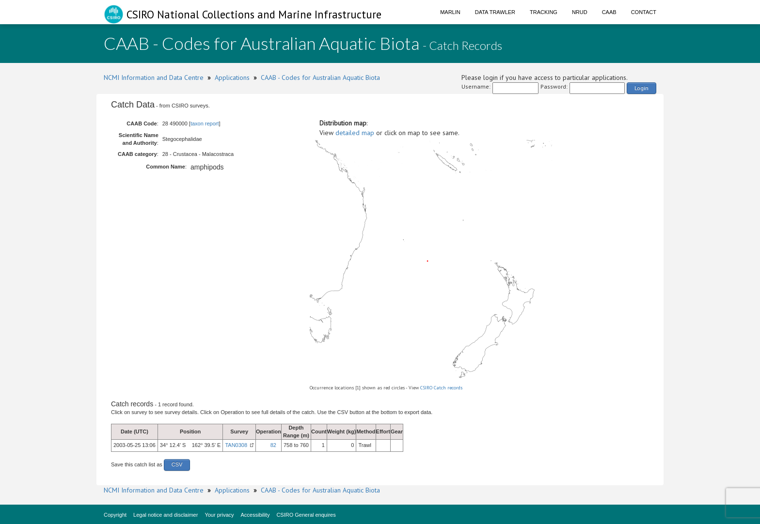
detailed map (354, 132)
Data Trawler (495, 12)
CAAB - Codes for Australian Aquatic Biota (320, 77)
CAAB (609, 12)
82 (273, 445)
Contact (643, 12)
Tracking (543, 12)
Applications (232, 77)
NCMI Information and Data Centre (154, 77)
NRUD (579, 12)
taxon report (204, 123)
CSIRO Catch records (441, 388)
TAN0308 (236, 445)
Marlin (450, 12)
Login (641, 88)
